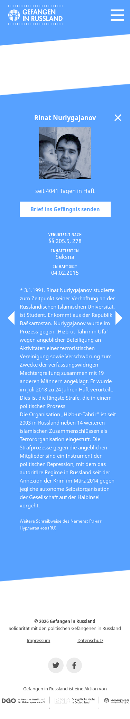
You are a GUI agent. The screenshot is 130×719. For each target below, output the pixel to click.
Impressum (38, 640)
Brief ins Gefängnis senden (65, 209)
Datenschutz (90, 640)
